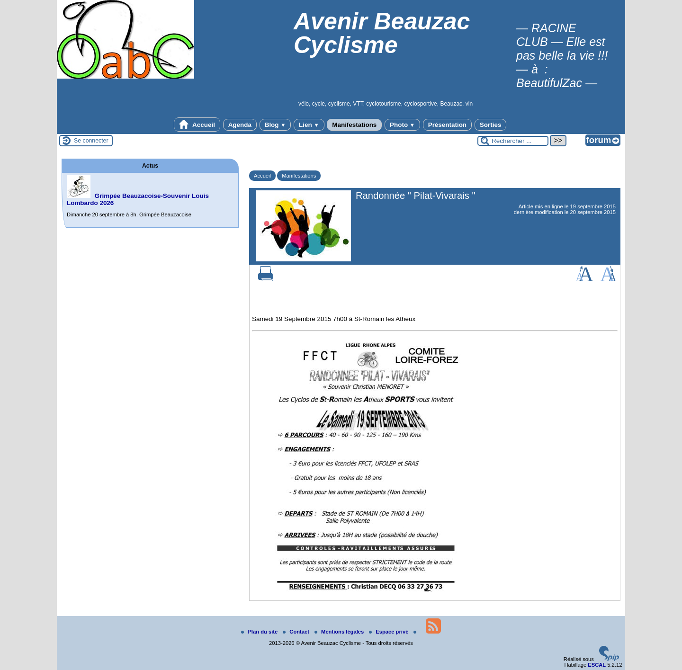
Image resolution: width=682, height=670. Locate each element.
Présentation (447, 124)
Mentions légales (339, 631)
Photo (402, 124)
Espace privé (389, 631)
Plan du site (260, 631)
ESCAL (597, 665)
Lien (309, 124)
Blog (275, 124)
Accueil (197, 124)
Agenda (239, 124)
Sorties (491, 124)
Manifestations (354, 124)
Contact (297, 631)
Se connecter (91, 140)
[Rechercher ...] (512, 141)
